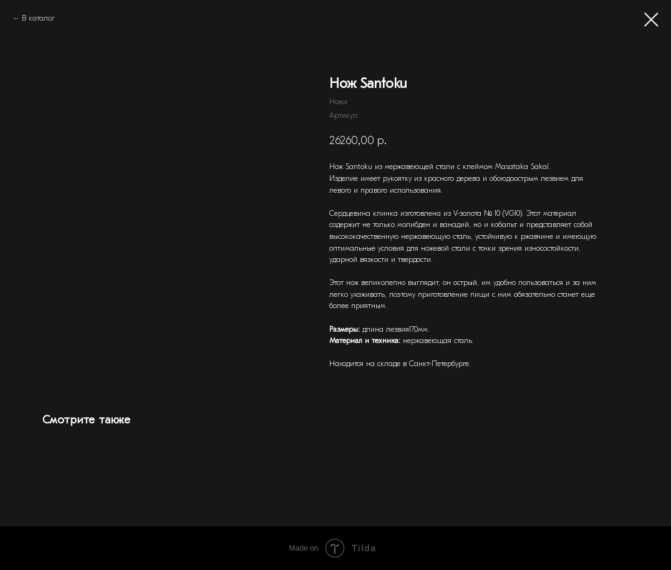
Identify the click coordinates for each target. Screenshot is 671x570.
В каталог (38, 18)
